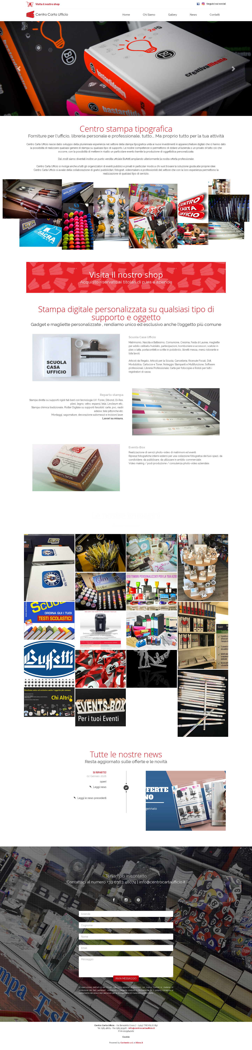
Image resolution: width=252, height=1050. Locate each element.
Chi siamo (149, 14)
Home (126, 14)
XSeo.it (139, 1043)
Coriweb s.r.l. (127, 1043)
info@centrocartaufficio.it (141, 1028)
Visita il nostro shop (42, 4)
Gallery (172, 14)
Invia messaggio (125, 978)
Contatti (215, 14)
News (193, 14)
